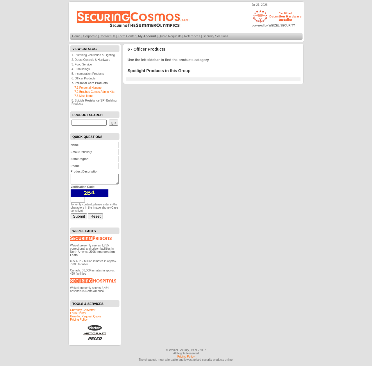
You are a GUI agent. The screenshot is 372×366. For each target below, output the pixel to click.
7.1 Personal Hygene (87, 87)
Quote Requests (170, 36)
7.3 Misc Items (83, 95)
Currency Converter (82, 311)
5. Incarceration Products (87, 73)
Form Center (127, 36)
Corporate (90, 36)
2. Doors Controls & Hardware (90, 59)
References (192, 36)
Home (76, 36)
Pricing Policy (78, 321)
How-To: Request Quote (85, 318)
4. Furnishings (80, 69)
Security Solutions (215, 36)
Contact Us (107, 36)
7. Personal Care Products (89, 83)
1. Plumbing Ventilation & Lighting (93, 55)
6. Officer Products (83, 78)
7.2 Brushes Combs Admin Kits (94, 91)
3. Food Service (81, 64)
